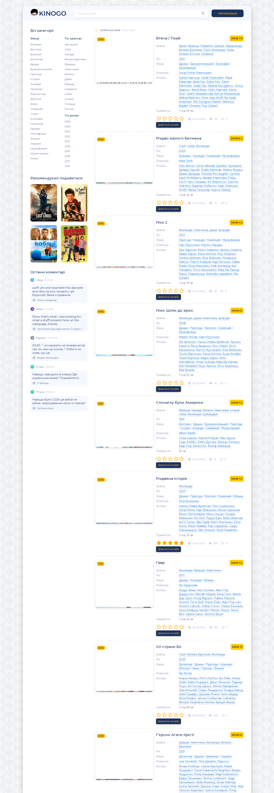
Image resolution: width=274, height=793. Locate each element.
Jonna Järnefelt (223, 656)
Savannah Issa (222, 723)
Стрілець (41, 383)
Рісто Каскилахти (229, 226)
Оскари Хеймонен (166, 433)
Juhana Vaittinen (204, 218)
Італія (68, 94)
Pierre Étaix (188, 504)
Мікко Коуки (228, 429)
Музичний (36, 123)
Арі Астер (160, 565)
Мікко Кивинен (183, 214)
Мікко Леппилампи (205, 429)
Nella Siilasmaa (219, 433)
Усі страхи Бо (145, 538)
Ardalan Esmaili (196, 727)
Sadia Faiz (190, 73)
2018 (67, 156)
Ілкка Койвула (206, 508)
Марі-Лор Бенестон (202, 371)
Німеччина (72, 69)
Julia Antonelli (190, 578)
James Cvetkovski (166, 586)
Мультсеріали (39, 153)
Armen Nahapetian (166, 578)
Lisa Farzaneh (163, 639)
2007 (157, 410)
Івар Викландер (215, 731)
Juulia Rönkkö (220, 297)
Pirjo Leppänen (164, 441)
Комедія (35, 84)
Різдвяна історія (148, 398)
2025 (67, 121)
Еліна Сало (161, 500)
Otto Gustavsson (198, 425)
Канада (69, 54)
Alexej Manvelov (220, 719)
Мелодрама (38, 133)
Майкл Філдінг (186, 148)
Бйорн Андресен (195, 648)
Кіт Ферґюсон (192, 156)
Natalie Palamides (218, 152)
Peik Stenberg (186, 226)
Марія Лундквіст (210, 644)
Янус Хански (193, 305)
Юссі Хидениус (213, 305)
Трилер (35, 128)
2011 (157, 481)
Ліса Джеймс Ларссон (189, 639)
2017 (67, 161)
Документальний (41, 69)
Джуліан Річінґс (195, 582)
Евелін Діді (177, 500)
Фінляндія (169, 50)
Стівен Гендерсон (212, 578)
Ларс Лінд (197, 735)
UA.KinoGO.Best (110, 30)
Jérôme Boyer (207, 512)
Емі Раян (200, 570)
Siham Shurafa (216, 664)
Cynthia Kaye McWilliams (188, 152)
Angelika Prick (180, 723)
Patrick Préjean (184, 367)
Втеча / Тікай (144, 38)
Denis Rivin (211, 77)
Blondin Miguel (231, 496)
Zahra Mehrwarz (171, 73)
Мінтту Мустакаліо (222, 293)
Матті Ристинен (189, 437)
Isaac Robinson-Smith (183, 160)
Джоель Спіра (163, 660)
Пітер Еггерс (177, 664)
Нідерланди (209, 46)
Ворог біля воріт (46, 358)
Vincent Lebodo (228, 504)
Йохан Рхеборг (164, 644)
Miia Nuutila (233, 305)
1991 (157, 348)
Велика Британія (75, 59)
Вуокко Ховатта (206, 214)
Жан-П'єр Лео (206, 504)
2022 (67, 136)
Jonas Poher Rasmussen (170, 65)
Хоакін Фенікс (163, 570)
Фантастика (38, 94)
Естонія (202, 50)
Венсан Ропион (176, 371)
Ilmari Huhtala (220, 301)
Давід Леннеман (182, 652)
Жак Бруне (202, 367)
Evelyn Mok (182, 660)
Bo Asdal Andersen (175, 85)
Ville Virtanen (212, 441)
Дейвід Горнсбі (228, 144)
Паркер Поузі (199, 574)
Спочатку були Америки (156, 331)
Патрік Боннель (184, 508)
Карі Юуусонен (164, 209)
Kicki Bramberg (217, 727)
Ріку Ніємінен (183, 218)
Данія (68, 79)
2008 (157, 274)
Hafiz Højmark (193, 77)
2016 (67, 166)
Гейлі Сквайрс (173, 582)
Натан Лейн (215, 570)
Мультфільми (38, 148)
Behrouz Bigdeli (229, 85)
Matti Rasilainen (232, 441)
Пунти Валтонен (179, 297)
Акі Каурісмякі (163, 491)
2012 (157, 199)
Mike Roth (161, 139)
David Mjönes (175, 727)
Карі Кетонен (211, 222)
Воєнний (35, 54)
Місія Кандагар (45, 300)
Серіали (35, 143)
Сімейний (36, 108)
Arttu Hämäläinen (198, 301)
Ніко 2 (137, 187)
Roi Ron (185, 433)
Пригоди (36, 74)
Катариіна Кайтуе (166, 222)
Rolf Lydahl (172, 731)
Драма (34, 64)
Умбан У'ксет (163, 508)
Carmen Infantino (214, 156)
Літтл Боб (172, 504)
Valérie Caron (188, 512)
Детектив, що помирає (154, 691)
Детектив (36, 59)
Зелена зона (43, 408)
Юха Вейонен (226, 218)
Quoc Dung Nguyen (199, 500)
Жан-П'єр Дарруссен (205, 496)
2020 (68, 146)
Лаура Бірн (200, 433)
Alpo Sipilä (170, 437)
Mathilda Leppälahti (217, 230)
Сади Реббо (220, 367)
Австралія (71, 44)
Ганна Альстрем (187, 644)
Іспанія (69, 98)
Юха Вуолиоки (164, 420)
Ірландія (199, 194)
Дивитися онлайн (231, 102)
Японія (69, 108)
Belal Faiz (228, 69)
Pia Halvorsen (196, 664)
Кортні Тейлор (231, 160)
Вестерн (36, 49)
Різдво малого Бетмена (155, 116)
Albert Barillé (162, 362)
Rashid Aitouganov (210, 73)
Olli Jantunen (162, 289)
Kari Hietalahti (207, 226)
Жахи (33, 103)
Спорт (34, 113)
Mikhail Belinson (210, 81)
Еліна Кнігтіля (163, 218)
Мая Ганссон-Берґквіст (207, 660)
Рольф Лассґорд (165, 719)
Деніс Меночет (178, 574)
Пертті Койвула (190, 222)
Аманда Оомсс (201, 723)
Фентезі (35, 98)
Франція (70, 64)
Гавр (136, 468)
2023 (68, 131)
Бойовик (35, 44)
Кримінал (36, 89)
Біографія (36, 118)
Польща (70, 103)
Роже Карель (163, 367)
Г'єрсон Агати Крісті (152, 617)
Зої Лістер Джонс (222, 574)
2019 (67, 151)
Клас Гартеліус (232, 735)
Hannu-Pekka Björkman (189, 289)
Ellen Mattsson (179, 735)
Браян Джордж (207, 148)
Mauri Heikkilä (227, 437)
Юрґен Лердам (187, 209)
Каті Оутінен (181, 496)
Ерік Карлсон (163, 214)
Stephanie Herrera (216, 586)
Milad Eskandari (210, 69)
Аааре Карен (227, 214)
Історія (35, 79)
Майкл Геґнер (163, 284)
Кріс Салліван (172, 156)
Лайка (219, 500)
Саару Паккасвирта (189, 441)
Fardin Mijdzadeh (187, 69)
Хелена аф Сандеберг (193, 719)
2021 (67, 141)
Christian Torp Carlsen (168, 90)
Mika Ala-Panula (164, 230)
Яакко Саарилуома (189, 230)
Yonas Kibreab (180, 144)
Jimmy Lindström (207, 652)
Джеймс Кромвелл (204, 144)
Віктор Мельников (185, 81)
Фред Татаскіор (210, 160)
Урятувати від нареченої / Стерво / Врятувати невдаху (59, 329)
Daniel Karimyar (164, 69)
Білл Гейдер (215, 582)
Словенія (214, 50)
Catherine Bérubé (191, 586)
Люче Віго (171, 512)
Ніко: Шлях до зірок (151, 261)
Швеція (69, 84)
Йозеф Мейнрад (228, 371)
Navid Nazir (174, 77)
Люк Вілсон (162, 144)
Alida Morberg (181, 656)
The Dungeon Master (203, 85)
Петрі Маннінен (165, 226)
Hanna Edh (213, 735)
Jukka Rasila (229, 222)
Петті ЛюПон (183, 570)
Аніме (34, 158)
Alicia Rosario (233, 582)
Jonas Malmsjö (201, 656)
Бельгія (69, 74)
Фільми (35, 138)
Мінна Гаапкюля (180, 429)
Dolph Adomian (164, 148)
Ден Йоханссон (192, 731)
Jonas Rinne (219, 425)
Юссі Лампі (175, 293)
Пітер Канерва (218, 648)
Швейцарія (161, 343)
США (68, 49)
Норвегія (71, 89)
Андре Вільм (162, 496)
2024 (68, 126)
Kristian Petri (162, 714)
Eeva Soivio (209, 437)
